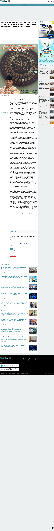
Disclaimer (22, 373)
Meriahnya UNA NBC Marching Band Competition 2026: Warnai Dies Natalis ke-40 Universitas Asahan (14, 320)
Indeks (41, 4)
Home (1, 4)
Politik (8, 4)
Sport (30, 4)
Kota (16, 4)
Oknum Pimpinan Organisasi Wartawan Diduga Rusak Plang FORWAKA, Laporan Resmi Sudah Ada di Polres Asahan (14, 303)
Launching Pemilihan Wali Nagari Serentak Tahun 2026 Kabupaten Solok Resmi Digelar (14, 285)
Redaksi (6, 373)
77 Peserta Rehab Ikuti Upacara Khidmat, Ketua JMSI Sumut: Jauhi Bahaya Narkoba (13, 346)
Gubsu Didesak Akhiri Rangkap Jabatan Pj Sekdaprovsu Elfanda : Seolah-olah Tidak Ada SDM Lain (14, 277)
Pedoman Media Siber (11, 373)
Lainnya (36, 4)
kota (1, 272)
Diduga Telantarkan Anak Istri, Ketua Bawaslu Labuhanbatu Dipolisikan (12, 311)
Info (19, 4)
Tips (35, 359)
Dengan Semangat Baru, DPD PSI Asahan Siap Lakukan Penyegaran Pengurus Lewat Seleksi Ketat (14, 328)
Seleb (28, 4)
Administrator (3, 28)
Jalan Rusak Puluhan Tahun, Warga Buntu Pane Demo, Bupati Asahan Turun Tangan (44, 117)
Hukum (11, 4)
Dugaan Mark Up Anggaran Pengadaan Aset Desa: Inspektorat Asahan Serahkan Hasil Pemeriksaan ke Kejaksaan (44, 107)
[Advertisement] (27, 13)
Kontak (27, 373)
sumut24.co (48, 373)
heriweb (53, 373)
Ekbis (14, 4)
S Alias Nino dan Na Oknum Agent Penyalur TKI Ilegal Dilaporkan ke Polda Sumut (43, 72)
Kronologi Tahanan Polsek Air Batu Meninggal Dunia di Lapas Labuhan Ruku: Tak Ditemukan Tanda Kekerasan (44, 90)
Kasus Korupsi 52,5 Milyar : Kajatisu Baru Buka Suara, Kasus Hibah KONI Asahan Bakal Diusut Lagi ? (43, 78)
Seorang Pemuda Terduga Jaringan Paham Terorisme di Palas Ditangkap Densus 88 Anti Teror (14, 294)
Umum (33, 4)
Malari (11, 248)
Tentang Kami (2, 373)
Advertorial (30, 364)
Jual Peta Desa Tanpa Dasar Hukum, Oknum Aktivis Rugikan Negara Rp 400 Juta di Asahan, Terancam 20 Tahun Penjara (13, 338)
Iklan (25, 373)
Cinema (36, 358)
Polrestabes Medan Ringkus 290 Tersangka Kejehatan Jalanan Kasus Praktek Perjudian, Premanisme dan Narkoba (44, 112)
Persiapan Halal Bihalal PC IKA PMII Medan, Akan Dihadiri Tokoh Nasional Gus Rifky (44, 83)
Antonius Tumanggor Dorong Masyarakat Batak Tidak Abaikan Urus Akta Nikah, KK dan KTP (14, 268)
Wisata (21, 4)
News (4, 4)
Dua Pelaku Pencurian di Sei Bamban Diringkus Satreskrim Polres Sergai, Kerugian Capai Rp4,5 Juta (43, 123)
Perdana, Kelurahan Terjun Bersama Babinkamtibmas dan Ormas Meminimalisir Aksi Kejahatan (43, 95)
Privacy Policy (18, 373)
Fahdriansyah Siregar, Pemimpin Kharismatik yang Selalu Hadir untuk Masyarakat (44, 101)
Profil (25, 4)
